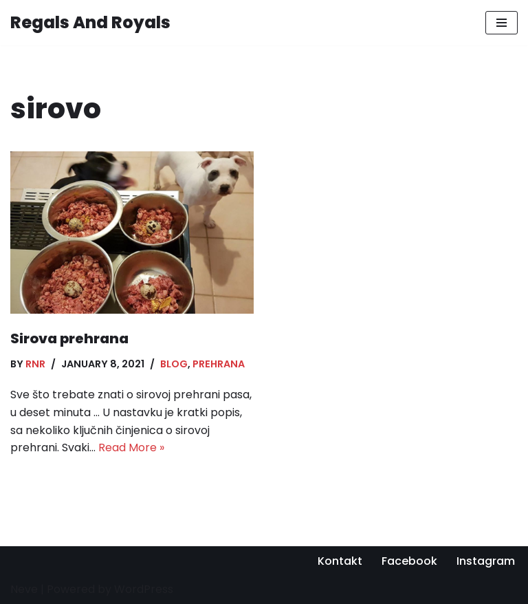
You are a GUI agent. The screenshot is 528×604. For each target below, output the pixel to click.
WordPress (143, 589)
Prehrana (218, 364)
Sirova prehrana (69, 338)
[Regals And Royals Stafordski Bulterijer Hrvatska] (90, 23)
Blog (174, 364)
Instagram (485, 561)
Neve (24, 589)
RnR (35, 364)
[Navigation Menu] (501, 22)
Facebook (409, 561)
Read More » (131, 447)
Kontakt (340, 561)
